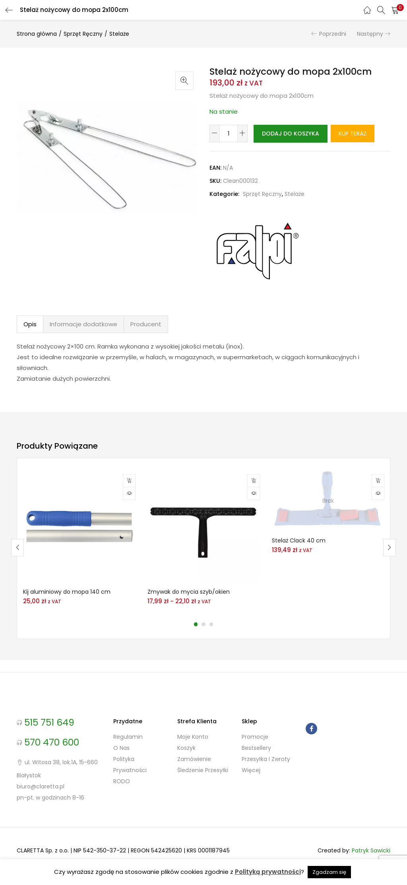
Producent (145, 341)
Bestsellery (256, 765)
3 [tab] (211, 642)
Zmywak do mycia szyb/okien (188, 609)
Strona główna (37, 34)
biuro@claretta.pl (40, 804)
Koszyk (186, 765)
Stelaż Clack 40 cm (299, 558)
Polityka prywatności (130, 782)
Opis (30, 341)
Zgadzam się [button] (329, 872)
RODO (121, 799)
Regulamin (128, 754)
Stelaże (119, 34)
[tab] (30, 341)
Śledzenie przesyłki (202, 788)
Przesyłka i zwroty (266, 776)
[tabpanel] (79, 559)
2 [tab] (203, 642)
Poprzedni (332, 34)
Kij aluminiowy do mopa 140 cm (66, 609)
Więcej (251, 788)
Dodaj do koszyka (294, 133)
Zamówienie (194, 776)
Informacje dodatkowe (83, 341)
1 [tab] (196, 642)
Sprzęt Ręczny (83, 34)
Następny (370, 34)
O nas (121, 765)
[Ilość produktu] (228, 133)
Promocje (255, 754)
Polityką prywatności (268, 872)
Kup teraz (241, 151)
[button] (395, 10)
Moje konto (192, 754)
